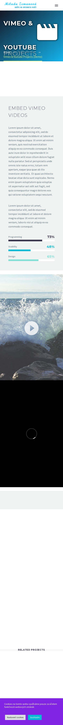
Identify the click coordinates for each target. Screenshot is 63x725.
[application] (31, 327)
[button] (31, 327)
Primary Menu (56, 6)
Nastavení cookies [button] (15, 717)
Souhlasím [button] (35, 717)
